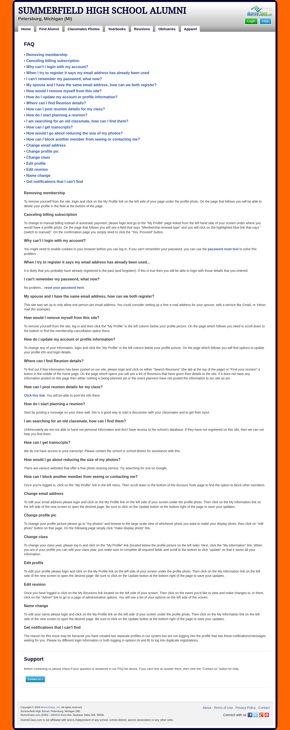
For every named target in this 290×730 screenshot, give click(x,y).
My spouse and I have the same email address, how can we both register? (91, 85)
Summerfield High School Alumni (102, 11)
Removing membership (46, 55)
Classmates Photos (84, 29)
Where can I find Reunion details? (56, 103)
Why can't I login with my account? (57, 67)
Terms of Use (223, 708)
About (207, 708)
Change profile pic (42, 151)
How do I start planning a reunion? (56, 115)
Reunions (142, 29)
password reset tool (223, 249)
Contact (264, 708)
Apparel (190, 29)
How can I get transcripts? (49, 127)
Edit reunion (37, 169)
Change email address (46, 145)
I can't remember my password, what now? (64, 79)
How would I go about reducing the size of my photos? (74, 133)
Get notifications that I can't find (54, 182)
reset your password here (64, 287)
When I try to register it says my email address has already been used (87, 73)
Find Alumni (49, 29)
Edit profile (36, 163)
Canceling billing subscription (52, 61)
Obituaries (166, 29)
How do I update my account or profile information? (72, 97)
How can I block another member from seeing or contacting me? (83, 139)
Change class (38, 157)
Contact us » (35, 679)
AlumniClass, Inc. (51, 707)
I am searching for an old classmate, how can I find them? (77, 121)
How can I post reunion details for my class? (65, 109)
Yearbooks (117, 29)
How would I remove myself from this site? (64, 91)
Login (251, 21)
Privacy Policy (245, 708)
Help (265, 21)
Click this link (34, 395)
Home (26, 29)
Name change (38, 176)
